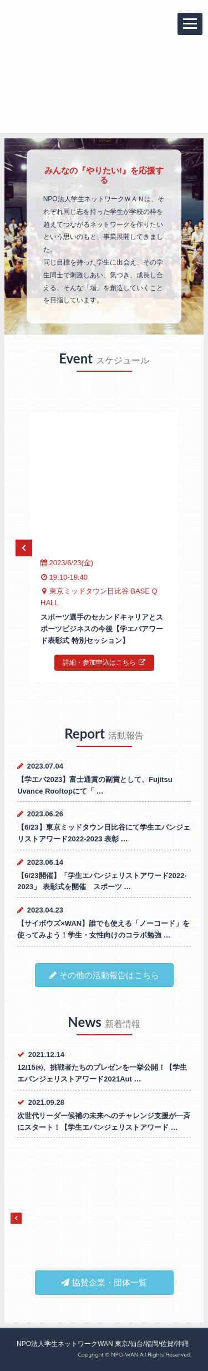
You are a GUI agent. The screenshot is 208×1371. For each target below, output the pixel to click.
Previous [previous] (24, 548)
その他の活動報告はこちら (104, 975)
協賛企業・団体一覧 (104, 1282)
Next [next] (184, 548)
